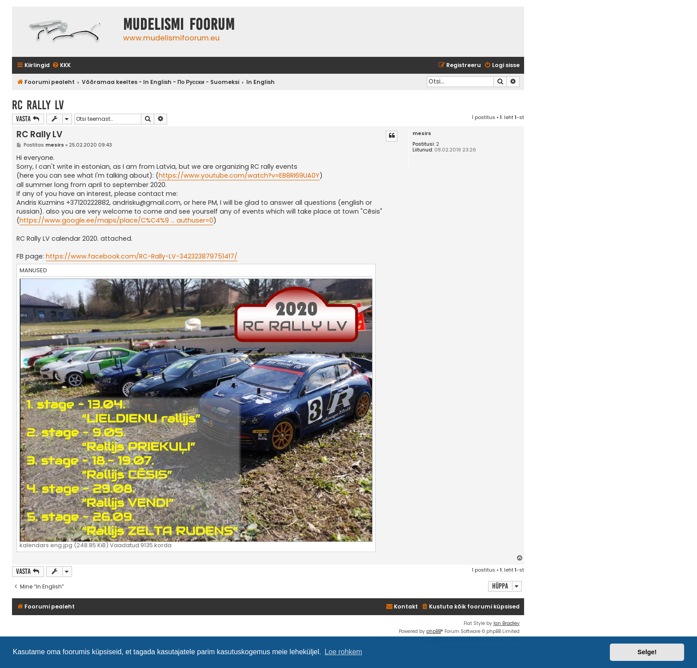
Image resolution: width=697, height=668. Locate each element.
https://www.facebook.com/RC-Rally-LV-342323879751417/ (141, 256)
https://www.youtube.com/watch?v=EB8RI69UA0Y (239, 175)
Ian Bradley (506, 623)
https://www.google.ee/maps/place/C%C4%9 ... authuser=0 (116, 220)
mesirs (422, 133)
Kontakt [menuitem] (402, 606)
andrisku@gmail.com (146, 202)
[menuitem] (61, 66)
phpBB (433, 631)
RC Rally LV (38, 105)
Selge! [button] (647, 652)
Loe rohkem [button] (343, 652)
